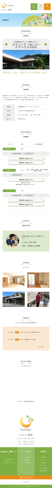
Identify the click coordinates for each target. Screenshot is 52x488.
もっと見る (41, 346)
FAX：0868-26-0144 (26, 444)
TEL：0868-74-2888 (31, 246)
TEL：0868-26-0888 (26, 441)
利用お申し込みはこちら (31, 162)
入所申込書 (28, 153)
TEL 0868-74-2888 (23, 114)
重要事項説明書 (16, 153)
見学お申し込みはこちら (31, 158)
